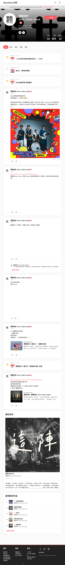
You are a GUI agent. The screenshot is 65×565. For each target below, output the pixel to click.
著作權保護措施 (6, 558)
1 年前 (12, 93)
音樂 (11, 47)
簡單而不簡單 (18, 507)
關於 (26, 47)
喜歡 (21, 47)
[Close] (63, 7)
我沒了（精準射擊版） (23, 71)
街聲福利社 (17, 552)
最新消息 (5, 553)
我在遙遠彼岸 (19, 501)
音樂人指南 (29, 558)
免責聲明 (5, 560)
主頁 (6, 47)
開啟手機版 (41, 552)
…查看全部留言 (14, 270)
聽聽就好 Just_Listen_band (21, 91)
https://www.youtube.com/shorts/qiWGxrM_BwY (23, 174)
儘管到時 (17, 524)
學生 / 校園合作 (18, 555)
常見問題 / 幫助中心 (31, 557)
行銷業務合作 (18, 553)
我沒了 (17, 513)
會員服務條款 (6, 555)
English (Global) (47, 7)
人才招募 (29, 552)
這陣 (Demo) (9, 473)
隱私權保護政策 (6, 557)
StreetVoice (10, 2)
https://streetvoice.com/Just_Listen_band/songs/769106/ (26, 379)
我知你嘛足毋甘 (18, 519)
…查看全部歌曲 (9, 531)
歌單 (16, 47)
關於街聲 (5, 552)
